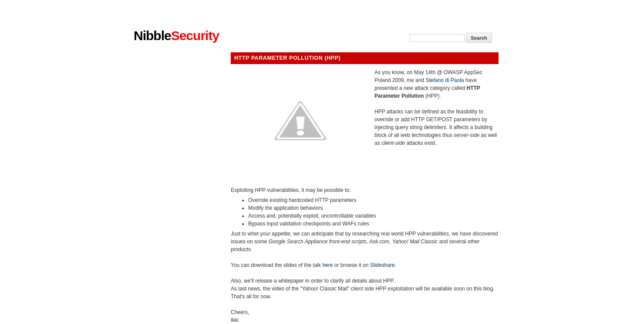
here (327, 265)
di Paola (454, 80)
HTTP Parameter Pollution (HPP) (287, 58)
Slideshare (382, 265)
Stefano (434, 80)
